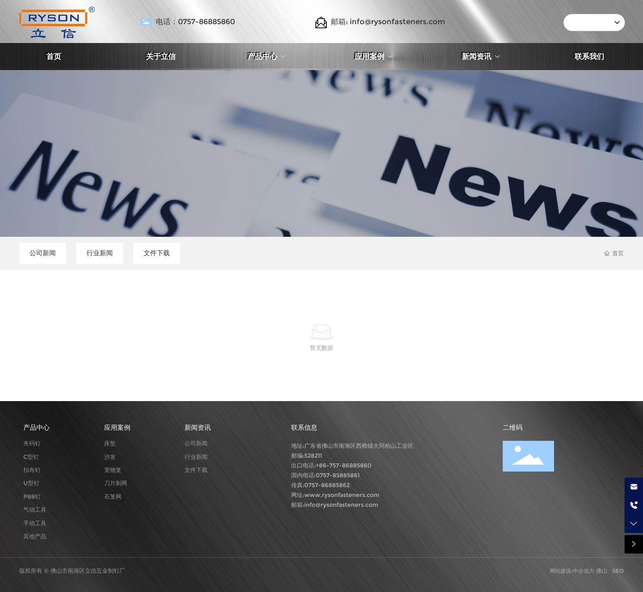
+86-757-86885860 (344, 465)
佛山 (601, 570)
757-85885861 (340, 475)
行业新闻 (100, 253)
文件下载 (157, 253)
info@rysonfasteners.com (341, 504)
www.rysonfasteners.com (341, 495)
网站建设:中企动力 (573, 570)
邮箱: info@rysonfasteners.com (388, 21)
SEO (618, 570)
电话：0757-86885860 (195, 21)
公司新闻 (43, 253)
